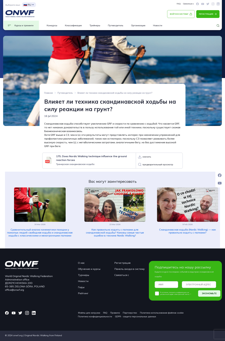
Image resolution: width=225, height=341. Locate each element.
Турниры (83, 275)
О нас (81, 262)
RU (27, 4)
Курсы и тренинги (24, 25)
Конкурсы (52, 25)
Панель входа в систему (129, 268)
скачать (146, 156)
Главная (48, 92)
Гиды (81, 287)
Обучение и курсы (89, 268)
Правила (115, 312)
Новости (157, 25)
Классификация (73, 25)
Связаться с (188, 3)
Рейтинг (83, 293)
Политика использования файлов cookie (162, 312)
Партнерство (130, 312)
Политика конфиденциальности (95, 316)
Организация (138, 25)
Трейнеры (95, 25)
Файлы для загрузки (89, 312)
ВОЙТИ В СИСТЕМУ (179, 14)
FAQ (179, 3)
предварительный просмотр (157, 164)
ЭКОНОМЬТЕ (209, 293)
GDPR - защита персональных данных (135, 316)
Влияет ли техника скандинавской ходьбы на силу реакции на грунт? (115, 92)
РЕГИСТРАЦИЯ (206, 14)
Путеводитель (115, 25)
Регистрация (122, 262)
